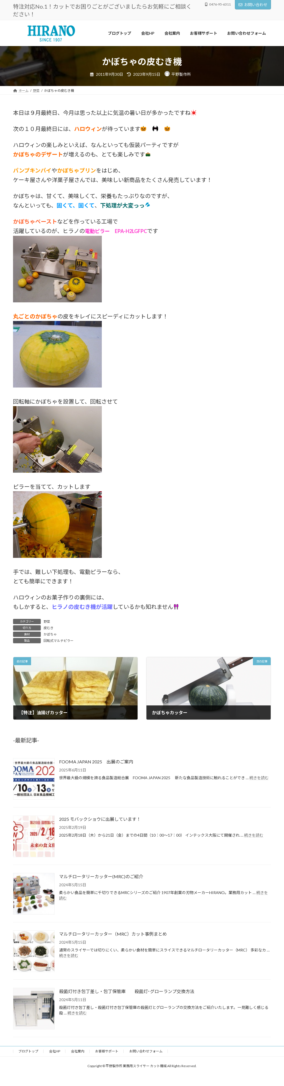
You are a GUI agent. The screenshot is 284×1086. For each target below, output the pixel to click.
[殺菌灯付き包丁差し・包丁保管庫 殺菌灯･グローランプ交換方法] (34, 1009)
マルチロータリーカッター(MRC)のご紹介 (101, 876)
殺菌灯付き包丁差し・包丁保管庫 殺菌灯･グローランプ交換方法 (126, 991)
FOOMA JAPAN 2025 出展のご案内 (96, 761)
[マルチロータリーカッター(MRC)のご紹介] (34, 894)
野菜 (47, 621)
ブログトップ (28, 1051)
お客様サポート (106, 1051)
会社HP (54, 1051)
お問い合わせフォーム (146, 1051)
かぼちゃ (50, 634)
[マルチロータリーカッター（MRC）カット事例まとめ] (34, 951)
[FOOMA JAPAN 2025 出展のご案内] (34, 779)
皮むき (49, 628)
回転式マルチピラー (58, 641)
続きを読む (259, 777)
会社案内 (77, 1051)
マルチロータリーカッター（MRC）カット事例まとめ (113, 933)
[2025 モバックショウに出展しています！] (34, 837)
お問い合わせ (253, 4)
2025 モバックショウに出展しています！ (100, 819)
